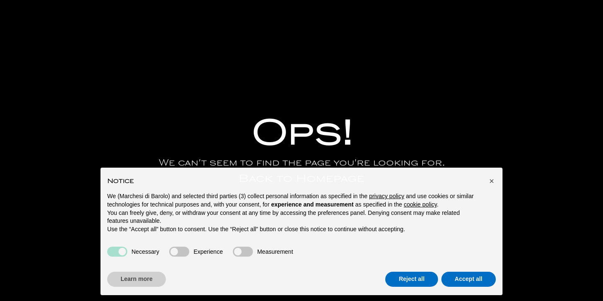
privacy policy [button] (386, 198)
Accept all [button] (468, 280)
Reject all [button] (411, 280)
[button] (491, 182)
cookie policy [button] (420, 206)
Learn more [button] (136, 280)
